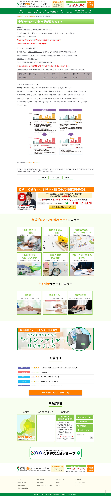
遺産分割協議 (40, 482)
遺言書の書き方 (60, 479)
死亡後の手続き (21, 485)
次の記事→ (68, 177)
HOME (19, 479)
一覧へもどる (55, 177)
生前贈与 (58, 482)
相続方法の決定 (40, 479)
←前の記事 (43, 177)
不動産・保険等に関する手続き (44, 485)
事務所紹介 (78, 479)
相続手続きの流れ (22, 482)
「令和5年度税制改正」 (32, 162)
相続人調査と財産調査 (23, 488)
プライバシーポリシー (81, 482)
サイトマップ (79, 485)
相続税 (57, 485)
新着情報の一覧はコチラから (54, 392)
